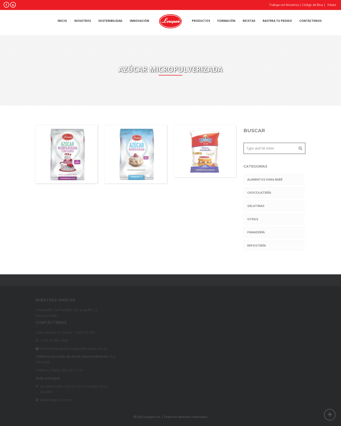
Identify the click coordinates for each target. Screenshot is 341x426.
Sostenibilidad (110, 21)
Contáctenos (310, 21)
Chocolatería (259, 192)
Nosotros (82, 21)
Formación (226, 21)
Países (332, 5)
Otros (252, 219)
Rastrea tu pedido (277, 21)
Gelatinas (256, 206)
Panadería (256, 232)
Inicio (62, 21)
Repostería (256, 245)
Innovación (139, 21)
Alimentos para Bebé (265, 179)
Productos (201, 21)
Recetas (249, 21)
